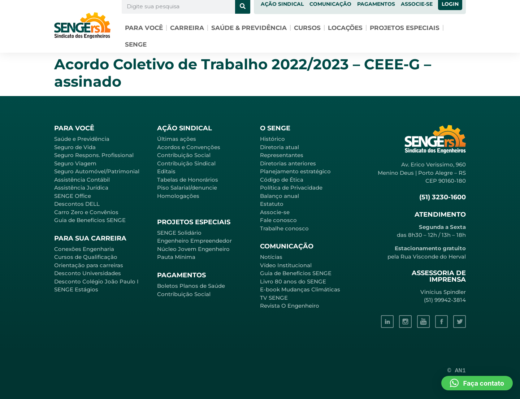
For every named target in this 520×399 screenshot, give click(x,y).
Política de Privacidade (291, 187)
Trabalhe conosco (284, 228)
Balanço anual (279, 195)
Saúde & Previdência (249, 27)
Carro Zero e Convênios (86, 212)
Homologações (178, 195)
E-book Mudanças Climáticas (300, 289)
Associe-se (275, 212)
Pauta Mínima (176, 256)
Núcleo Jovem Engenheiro (193, 249)
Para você (144, 27)
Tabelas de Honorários (187, 179)
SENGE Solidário (179, 232)
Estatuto (271, 203)
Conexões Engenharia (84, 249)
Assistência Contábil (82, 179)
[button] (477, 383)
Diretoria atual (279, 147)
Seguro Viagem (75, 163)
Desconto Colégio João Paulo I (96, 281)
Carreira (187, 27)
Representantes (281, 155)
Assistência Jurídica (81, 187)
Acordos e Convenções (188, 147)
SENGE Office (72, 195)
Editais (166, 171)
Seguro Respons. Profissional (94, 155)
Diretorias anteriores (288, 163)
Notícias (271, 256)
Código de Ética (281, 179)
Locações (345, 27)
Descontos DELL (77, 203)
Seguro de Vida (75, 147)
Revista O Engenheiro (289, 305)
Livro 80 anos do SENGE (293, 281)
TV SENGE (274, 297)
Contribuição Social (184, 155)
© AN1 (456, 371)
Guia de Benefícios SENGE (90, 220)
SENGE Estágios (76, 289)
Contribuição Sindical (186, 163)
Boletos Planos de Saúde (191, 285)
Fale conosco (278, 220)
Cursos (307, 27)
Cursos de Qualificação (85, 256)
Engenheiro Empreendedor (194, 240)
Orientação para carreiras (88, 265)
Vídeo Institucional (286, 265)
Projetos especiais (404, 27)
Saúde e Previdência (81, 138)
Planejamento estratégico (295, 171)
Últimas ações (176, 138)
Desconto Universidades (87, 273)
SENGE (136, 44)
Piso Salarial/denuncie (187, 187)
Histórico (272, 138)
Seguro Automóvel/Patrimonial (96, 171)
